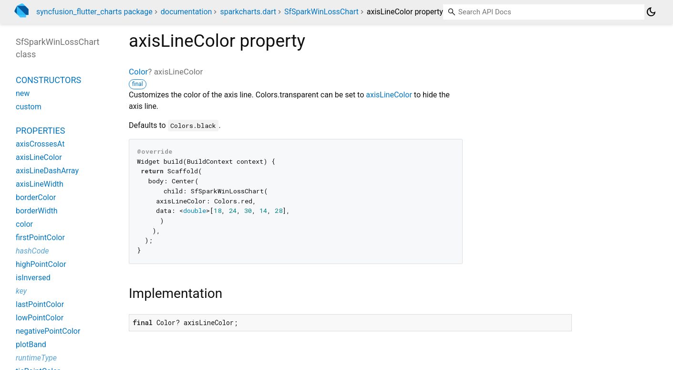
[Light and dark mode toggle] (651, 12)
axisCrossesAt (40, 143)
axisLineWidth (39, 184)
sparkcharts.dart (248, 11)
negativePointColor (48, 331)
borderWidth (36, 210)
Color (138, 71)
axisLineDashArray (47, 170)
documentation (186, 11)
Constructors (48, 80)
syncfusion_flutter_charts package (94, 11)
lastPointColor (40, 304)
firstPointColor (40, 237)
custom (28, 106)
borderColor (36, 197)
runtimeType (36, 357)
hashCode (32, 250)
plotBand (31, 344)
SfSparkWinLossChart (321, 11)
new (23, 93)
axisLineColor (389, 94)
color (24, 224)
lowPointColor (39, 317)
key (21, 291)
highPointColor (41, 264)
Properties (40, 131)
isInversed (33, 277)
